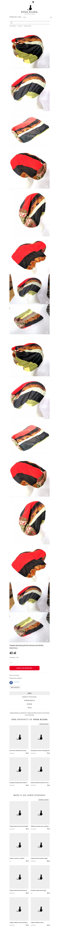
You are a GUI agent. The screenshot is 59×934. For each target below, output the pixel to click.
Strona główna (13, 26)
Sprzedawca (29, 700)
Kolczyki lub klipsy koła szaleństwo (18, 782)
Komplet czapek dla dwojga (38, 890)
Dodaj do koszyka (24, 668)
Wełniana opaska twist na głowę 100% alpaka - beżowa (40, 826)
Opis (29, 693)
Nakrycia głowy (27, 26)
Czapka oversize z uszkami (16, 858)
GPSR (29, 708)
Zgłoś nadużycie (15, 687)
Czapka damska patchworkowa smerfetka (18, 890)
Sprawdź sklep (44, 724)
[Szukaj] (31, 17)
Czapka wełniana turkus (37, 922)
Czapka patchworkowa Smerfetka (18, 826)
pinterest (16, 682)
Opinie (29, 704)
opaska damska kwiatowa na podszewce (40, 782)
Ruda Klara (29, 10)
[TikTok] (33, 2)
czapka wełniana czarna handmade (18, 922)
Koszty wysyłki (29, 697)
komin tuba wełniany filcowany (17, 750)
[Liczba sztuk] (13, 662)
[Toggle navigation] (11, 22)
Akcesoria (20, 26)
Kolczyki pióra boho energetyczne (40, 750)
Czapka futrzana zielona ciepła (39, 858)
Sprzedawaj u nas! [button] (15, 17)
